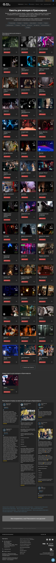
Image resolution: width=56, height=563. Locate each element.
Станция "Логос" (43, 173)
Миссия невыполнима (7, 173)
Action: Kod (24, 256)
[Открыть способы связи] (53, 560)
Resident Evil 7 (7, 298)
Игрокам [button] (37, 4)
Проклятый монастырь (7, 256)
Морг (40, 111)
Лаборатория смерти (7, 132)
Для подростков (36, 25)
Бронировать (7, 52)
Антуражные (17, 25)
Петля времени (25, 357)
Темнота (6, 68)
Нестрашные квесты (10, 25)
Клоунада (6, 236)
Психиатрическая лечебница (43, 214)
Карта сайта (22, 553)
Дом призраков (43, 277)
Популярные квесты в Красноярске (9, 508)
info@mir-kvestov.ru (7, 551)
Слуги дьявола (43, 194)
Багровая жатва (43, 298)
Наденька (6, 111)
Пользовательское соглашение (25, 542)
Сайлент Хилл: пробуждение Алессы (7, 215)
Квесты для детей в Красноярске (37, 508)
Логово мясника (25, 89)
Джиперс (23, 194)
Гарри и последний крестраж (44, 69)
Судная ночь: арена (44, 236)
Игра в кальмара (43, 49)
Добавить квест (22, 552)
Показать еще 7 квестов (29, 367)
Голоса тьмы (7, 277)
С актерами (28, 27)
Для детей (23, 25)
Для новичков (29, 25)
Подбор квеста (20, 4)
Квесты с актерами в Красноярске (23, 508)
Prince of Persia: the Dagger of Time (26, 277)
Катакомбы (24, 298)
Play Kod (41, 153)
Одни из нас (7, 49)
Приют (5, 387)
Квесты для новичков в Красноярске (9, 510)
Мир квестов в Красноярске (7, 534)
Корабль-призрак (26, 173)
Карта (42, 4)
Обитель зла (24, 49)
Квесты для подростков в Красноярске (24, 510)
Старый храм (24, 132)
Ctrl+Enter (32, 539)
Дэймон (41, 318)
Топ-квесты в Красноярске (8, 511)
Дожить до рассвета (26, 236)
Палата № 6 (42, 337)
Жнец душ (24, 153)
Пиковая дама (25, 337)
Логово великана (8, 153)
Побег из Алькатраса (42, 90)
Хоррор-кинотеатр (44, 256)
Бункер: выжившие (9, 194)
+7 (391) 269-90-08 (7, 549)
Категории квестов (23, 550)
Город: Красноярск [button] (47, 4)
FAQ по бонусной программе (25, 547)
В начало (43, 534)
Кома (5, 318)
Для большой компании (45, 25)
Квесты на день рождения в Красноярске (40, 510)
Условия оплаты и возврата (24, 545)
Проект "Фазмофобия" (25, 69)
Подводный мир (25, 318)
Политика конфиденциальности (25, 544)
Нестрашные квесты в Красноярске (20, 511)
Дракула (6, 337)
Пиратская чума (25, 213)
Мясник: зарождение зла (25, 111)
